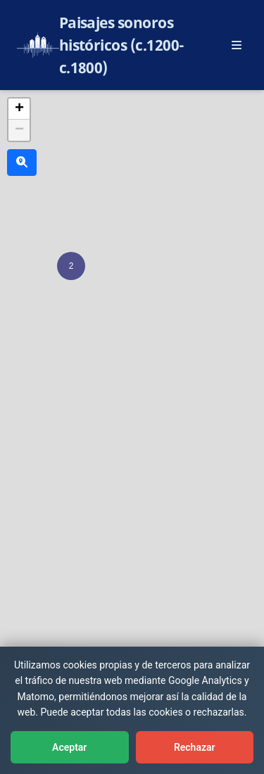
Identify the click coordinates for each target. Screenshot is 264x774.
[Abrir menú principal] (236, 45)
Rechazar (194, 747)
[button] (71, 266)
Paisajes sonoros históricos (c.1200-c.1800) (121, 45)
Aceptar (69, 747)
